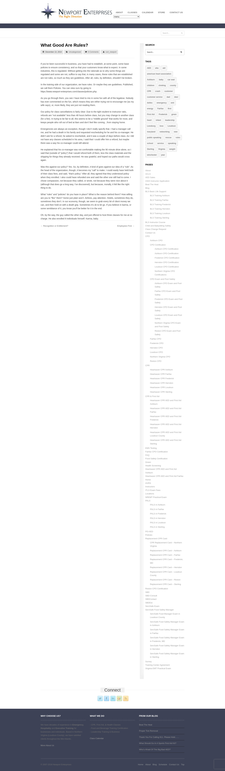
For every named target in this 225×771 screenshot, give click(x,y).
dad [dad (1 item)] (168, 97)
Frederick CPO (156, 343)
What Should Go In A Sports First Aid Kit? (157, 743)
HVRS (148, 483)
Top (182, 764)
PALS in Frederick (158, 513)
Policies (148, 535)
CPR (147, 365)
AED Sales (150, 177)
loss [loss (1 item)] (161, 126)
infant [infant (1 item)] (158, 120)
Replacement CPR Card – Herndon (166, 567)
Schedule (163, 764)
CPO (147, 236)
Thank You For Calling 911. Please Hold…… (159, 737)
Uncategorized (75, 52)
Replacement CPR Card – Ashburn (166, 550)
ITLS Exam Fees (152, 490)
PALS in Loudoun (158, 522)
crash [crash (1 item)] (157, 91)
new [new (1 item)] (175, 132)
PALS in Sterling (157, 527)
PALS (147, 500)
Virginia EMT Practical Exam (158, 668)
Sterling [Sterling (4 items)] (150, 149)
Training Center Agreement (157, 665)
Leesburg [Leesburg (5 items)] (151, 126)
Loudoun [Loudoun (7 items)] (172, 126)
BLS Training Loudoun (160, 213)
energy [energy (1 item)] (150, 109)
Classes (131, 13)
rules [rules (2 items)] (178, 137)
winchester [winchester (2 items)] (152, 155)
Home (148, 480)
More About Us (47, 745)
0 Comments (93, 52)
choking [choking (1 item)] (162, 85)
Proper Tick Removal (148, 731)
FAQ (147, 455)
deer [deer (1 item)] (176, 97)
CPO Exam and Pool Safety (162, 279)
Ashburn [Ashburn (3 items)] (151, 80)
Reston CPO (155, 361)
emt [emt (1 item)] (172, 103)
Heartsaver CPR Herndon (161, 383)
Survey (148, 661)
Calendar (147, 12)
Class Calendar (97, 738)
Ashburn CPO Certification (166, 249)
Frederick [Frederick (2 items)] (163, 114)
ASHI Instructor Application (157, 181)
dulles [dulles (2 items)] (149, 103)
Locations (149, 493)
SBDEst (148, 603)
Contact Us (176, 12)
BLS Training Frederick (160, 204)
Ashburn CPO (156, 240)
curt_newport (111, 52)
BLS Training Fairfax (159, 200)
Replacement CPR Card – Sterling (165, 584)
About (118, 13)
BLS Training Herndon (160, 209)
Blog (147, 188)
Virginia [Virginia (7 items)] (161, 149)
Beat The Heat (151, 184)
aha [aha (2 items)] (156, 68)
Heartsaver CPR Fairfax (161, 374)
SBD (147, 592)
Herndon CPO (156, 348)
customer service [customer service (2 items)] (154, 97)
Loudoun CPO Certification (167, 267)
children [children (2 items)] (150, 85)
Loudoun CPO (156, 352)
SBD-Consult (151, 595)
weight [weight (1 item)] (172, 149)
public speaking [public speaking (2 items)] (154, 137)
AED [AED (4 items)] (149, 68)
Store (161, 12)
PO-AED (149, 531)
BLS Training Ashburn (160, 195)
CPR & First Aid (152, 396)
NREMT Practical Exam (156, 497)
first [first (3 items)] (169, 109)
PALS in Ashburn (157, 505)
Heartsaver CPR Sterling (161, 392)
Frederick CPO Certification (167, 258)
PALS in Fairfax (157, 509)
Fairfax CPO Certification (156, 452)
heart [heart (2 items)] (149, 120)
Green (148, 462)
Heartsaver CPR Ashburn (161, 370)
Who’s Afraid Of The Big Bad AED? (155, 749)
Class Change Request (155, 229)
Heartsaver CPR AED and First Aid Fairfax (164, 476)
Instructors (150, 486)
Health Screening (153, 465)
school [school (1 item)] (150, 143)
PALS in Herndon (158, 518)
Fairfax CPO (155, 339)
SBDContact (151, 599)
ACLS (148, 174)
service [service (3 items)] (160, 143)
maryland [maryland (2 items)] (151, 132)
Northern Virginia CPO (160, 357)
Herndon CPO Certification (167, 262)
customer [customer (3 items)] (168, 91)
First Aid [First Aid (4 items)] (151, 114)
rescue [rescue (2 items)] (168, 137)
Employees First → (125, 226)
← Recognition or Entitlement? (54, 226)
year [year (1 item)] (163, 155)
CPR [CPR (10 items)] (149, 91)
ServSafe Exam (152, 606)
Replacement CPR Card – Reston (165, 580)
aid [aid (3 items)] (164, 68)
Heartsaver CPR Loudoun (161, 387)
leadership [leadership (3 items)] (170, 120)
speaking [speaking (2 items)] (172, 143)
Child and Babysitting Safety (158, 226)
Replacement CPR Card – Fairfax (165, 555)
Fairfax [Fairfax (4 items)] (160, 109)
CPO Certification (158, 245)
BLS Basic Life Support (155, 191)
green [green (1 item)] (174, 114)
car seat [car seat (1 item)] (171, 80)
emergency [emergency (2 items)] (162, 103)
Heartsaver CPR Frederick (162, 378)
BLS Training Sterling (159, 218)
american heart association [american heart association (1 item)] (159, 74)
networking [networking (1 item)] (165, 132)
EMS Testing (151, 448)
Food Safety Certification (156, 458)
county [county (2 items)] (173, 85)
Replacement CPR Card (156, 538)
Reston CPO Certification (156, 588)
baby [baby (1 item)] (161, 80)
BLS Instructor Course (155, 222)
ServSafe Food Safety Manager (159, 610)
